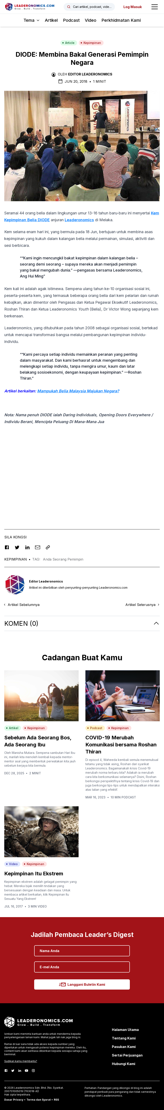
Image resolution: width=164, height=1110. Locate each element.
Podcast (71, 20)
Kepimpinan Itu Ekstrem (33, 873)
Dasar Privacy (13, 1099)
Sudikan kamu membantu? (20, 1061)
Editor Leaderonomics (90, 74)
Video (90, 20)
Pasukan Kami (124, 1047)
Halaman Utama (125, 1030)
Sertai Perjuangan (127, 1055)
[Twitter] (13, 1070)
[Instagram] (33, 1070)
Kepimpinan (91, 43)
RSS (56, 1099)
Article (68, 43)
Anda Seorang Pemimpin (63, 559)
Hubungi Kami (123, 1064)
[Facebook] (6, 1070)
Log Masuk (132, 7)
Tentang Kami (124, 1038)
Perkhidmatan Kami (121, 20)
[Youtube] (26, 1070)
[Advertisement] (82, 482)
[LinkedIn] (19, 1070)
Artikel (51, 20)
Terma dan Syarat (38, 1099)
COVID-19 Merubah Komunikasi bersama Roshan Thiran (121, 744)
